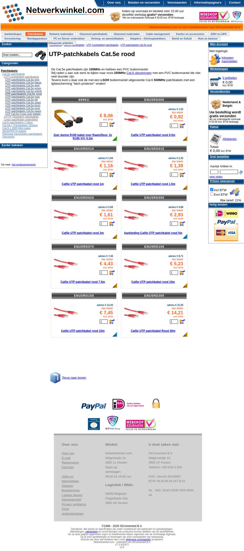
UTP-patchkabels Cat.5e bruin (22, 105)
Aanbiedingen (13, 34)
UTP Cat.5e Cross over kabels (23, 113)
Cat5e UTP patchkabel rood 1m (83, 184)
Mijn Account (219, 44)
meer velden (216, 176)
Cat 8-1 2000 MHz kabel (16, 128)
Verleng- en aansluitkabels (107, 38)
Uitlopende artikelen (60, 43)
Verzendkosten (220, 91)
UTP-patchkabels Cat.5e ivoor (22, 108)
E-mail (66, 458)
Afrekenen (230, 139)
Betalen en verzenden (144, 2)
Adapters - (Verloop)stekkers (148, 38)
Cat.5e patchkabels (13, 73)
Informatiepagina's (208, 2)
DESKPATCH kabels (14, 131)
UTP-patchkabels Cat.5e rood (23, 93)
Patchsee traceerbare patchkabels (22, 133)
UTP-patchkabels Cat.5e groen (23, 88)
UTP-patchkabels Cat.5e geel (22, 85)
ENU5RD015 (154, 148)
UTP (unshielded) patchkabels (21, 76)
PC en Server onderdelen (69, 38)
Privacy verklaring (74, 504)
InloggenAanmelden (229, 59)
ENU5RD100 (154, 246)
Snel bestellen (219, 156)
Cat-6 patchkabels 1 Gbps (17, 122)
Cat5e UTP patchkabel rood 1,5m (153, 184)
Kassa (214, 126)
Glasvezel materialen (127, 34)
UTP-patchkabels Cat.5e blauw (23, 82)
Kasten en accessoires (190, 34)
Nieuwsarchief (71, 499)
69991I (84, 100)
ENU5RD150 (84, 295)
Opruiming (8, 136)
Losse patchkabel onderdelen (21, 119)
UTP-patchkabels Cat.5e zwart (23, 102)
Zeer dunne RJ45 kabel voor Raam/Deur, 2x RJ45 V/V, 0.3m (82, 136)
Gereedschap (12, 38)
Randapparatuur (37, 38)
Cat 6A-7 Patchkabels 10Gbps (20, 125)
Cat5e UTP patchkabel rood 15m (83, 331)
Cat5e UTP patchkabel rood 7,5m (83, 282)
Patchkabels (35, 34)
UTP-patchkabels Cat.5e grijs (22, 79)
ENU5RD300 (154, 295)
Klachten (68, 467)
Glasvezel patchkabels (93, 34)
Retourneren (70, 462)
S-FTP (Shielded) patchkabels (21, 116)
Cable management (158, 34)
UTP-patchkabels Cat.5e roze (22, 96)
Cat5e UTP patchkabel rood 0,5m (153, 135)
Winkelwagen (219, 69)
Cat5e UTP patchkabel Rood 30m (153, 331)
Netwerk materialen (61, 34)
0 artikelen (230, 78)
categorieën (91, 531)
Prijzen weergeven (222, 181)
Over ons (114, 2)
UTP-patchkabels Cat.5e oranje (23, 91)
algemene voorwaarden (138, 539)
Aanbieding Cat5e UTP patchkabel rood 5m (153, 233)
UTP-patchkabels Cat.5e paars (23, 111)
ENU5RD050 (154, 197)
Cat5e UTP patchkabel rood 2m (83, 233)
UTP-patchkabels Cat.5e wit (21, 99)
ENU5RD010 (84, 148)
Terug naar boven (74, 377)
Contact (234, 2)
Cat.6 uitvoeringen (139, 73)
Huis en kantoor (208, 38)
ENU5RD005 (154, 100)
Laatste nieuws (72, 495)
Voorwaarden (177, 2)
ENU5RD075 (84, 246)
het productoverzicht (24, 164)
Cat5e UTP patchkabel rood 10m (153, 282)
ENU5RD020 (84, 197)
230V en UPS (219, 34)
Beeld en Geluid (182, 38)
